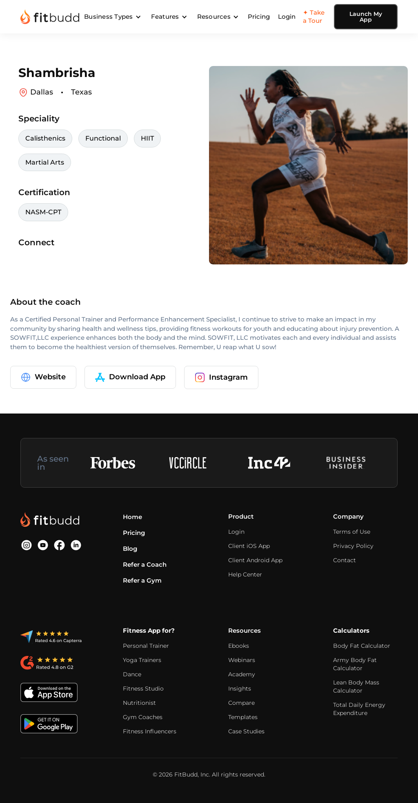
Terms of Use (351, 531)
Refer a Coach (145, 564)
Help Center (245, 574)
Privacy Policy (353, 546)
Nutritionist (139, 702)
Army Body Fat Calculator (355, 664)
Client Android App (255, 560)
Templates (243, 717)
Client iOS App (249, 546)
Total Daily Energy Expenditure (359, 709)
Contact (344, 560)
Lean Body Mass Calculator (356, 686)
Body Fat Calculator (361, 645)
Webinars (241, 660)
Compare (241, 702)
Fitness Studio (143, 688)
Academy (241, 674)
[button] (112, 17)
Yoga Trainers (142, 660)
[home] (49, 17)
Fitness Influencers (149, 731)
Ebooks (238, 645)
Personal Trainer (146, 645)
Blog (130, 548)
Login (287, 16)
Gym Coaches (142, 717)
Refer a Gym (142, 580)
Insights (239, 688)
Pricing (259, 16)
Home (132, 517)
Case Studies (246, 731)
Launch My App (365, 16)
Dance (132, 674)
